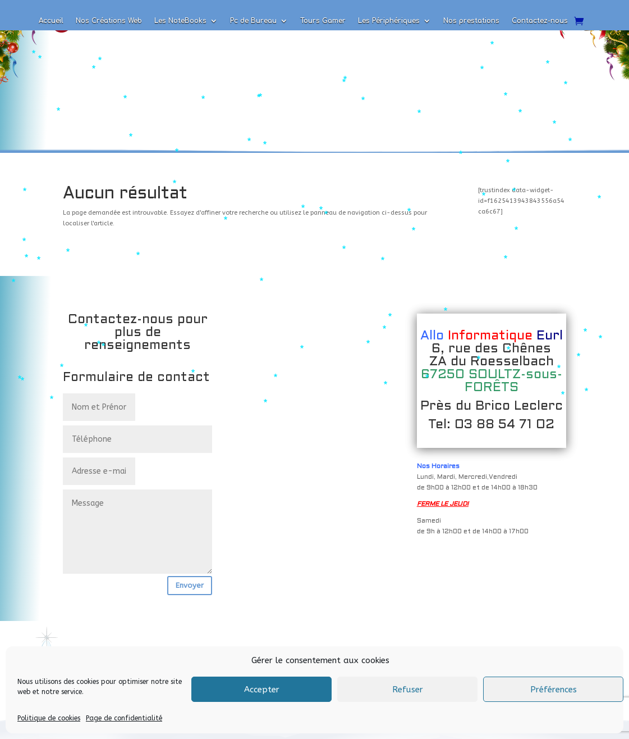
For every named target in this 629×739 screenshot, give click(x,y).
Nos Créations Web (109, 21)
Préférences (553, 689)
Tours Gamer (323, 21)
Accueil (51, 21)
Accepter (261, 689)
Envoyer (190, 585)
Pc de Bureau (253, 21)
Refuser (407, 689)
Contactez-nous (540, 21)
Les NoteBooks (180, 21)
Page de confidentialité (124, 718)
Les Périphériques (389, 21)
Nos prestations (471, 21)
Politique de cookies (48, 718)
